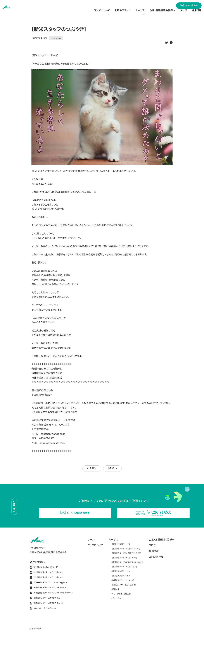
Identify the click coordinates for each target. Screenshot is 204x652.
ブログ (182, 14)
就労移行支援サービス (121, 556)
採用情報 (196, 14)
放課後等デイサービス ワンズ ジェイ (46, 610)
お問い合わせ (189, 5)
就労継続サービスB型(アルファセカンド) (127, 574)
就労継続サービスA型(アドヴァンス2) (126, 565)
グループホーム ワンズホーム (43, 620)
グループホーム (118, 610)
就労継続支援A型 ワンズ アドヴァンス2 (47, 589)
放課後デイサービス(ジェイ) (123, 592)
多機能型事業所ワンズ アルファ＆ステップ (48, 600)
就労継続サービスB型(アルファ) (124, 570)
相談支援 (115, 601)
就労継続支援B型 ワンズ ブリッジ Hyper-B (48, 595)
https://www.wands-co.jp (54, 450)
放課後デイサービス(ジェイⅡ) (124, 597)
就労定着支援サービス (121, 583)
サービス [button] (132, 14)
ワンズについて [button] (88, 14)
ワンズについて (95, 557)
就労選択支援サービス (121, 588)
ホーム (91, 552)
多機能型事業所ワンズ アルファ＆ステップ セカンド (51, 605)
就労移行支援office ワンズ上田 (44, 579)
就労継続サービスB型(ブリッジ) (124, 579)
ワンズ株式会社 (37, 574)
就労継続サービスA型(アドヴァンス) (126, 561)
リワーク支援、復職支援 (121, 606)
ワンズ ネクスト (55, 45)
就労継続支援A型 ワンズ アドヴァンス (46, 584)
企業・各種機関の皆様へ (158, 14)
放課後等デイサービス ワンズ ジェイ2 (46, 615)
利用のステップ (113, 14)
